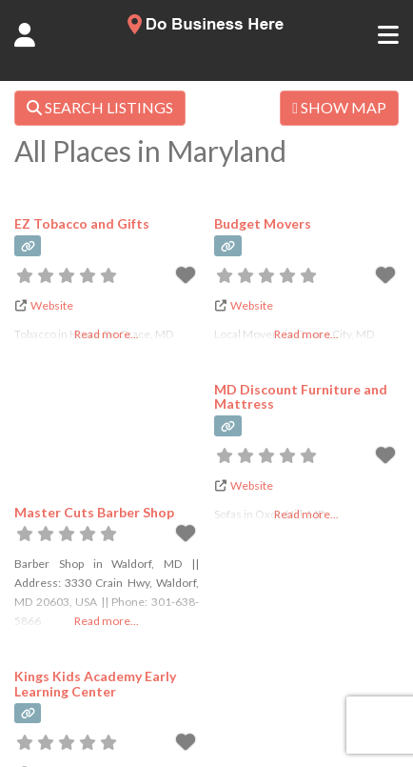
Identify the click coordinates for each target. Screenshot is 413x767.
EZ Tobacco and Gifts (81, 223)
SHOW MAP (339, 107)
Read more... (106, 621)
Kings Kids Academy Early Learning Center (95, 683)
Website (51, 305)
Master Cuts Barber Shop (94, 512)
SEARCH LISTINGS (100, 107)
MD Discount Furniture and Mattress (300, 396)
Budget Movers (262, 223)
